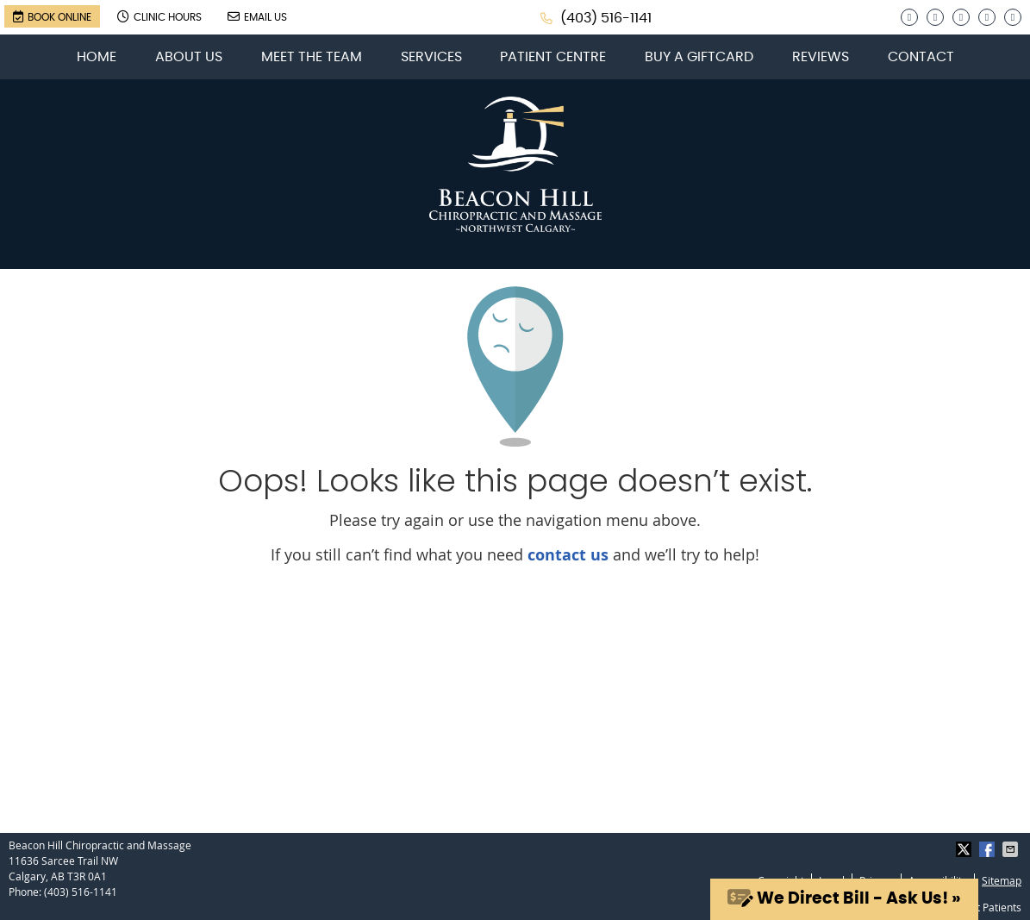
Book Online (52, 16)
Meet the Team (311, 57)
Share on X (965, 849)
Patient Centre (553, 57)
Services (431, 57)
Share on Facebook (988, 849)
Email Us (257, 16)
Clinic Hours (159, 16)
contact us (568, 555)
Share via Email (1011, 849)
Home (96, 57)
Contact (921, 57)
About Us (188, 57)
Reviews (820, 57)
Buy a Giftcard (699, 57)
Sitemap (1001, 880)
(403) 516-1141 (606, 18)
